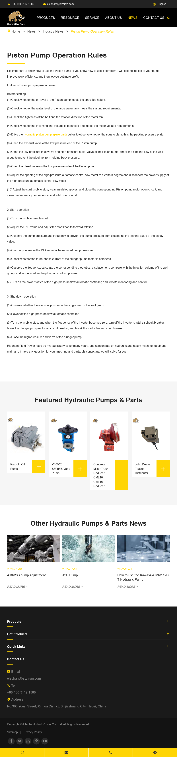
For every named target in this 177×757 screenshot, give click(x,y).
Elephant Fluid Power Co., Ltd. (43, 724)
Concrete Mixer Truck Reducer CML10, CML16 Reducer (110, 475)
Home (15, 31)
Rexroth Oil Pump (27, 466)
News (132, 18)
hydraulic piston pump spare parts (45, 134)
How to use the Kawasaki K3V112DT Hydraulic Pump (143, 577)
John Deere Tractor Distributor (152, 468)
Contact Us (153, 18)
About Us (113, 18)
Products (46, 18)
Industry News (53, 31)
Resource (70, 18)
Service (92, 18)
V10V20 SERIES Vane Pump (69, 468)
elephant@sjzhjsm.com (60, 4)
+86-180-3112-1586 (22, 4)
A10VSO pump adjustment (26, 575)
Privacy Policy (33, 732)
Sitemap (12, 732)
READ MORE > (17, 586)
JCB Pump (70, 575)
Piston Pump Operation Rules (92, 31)
